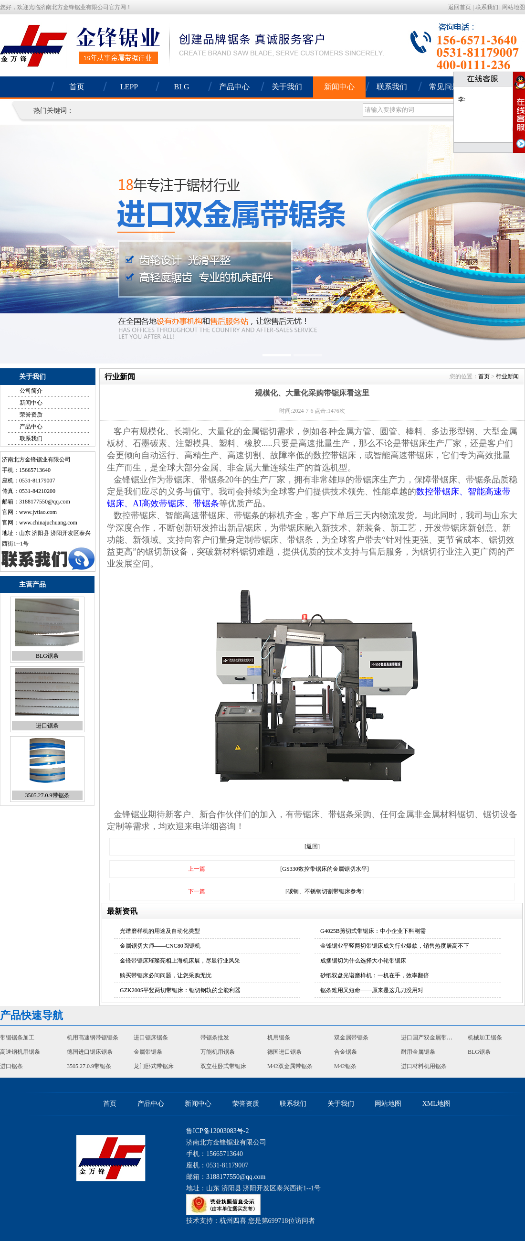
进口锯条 (47, 725)
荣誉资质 (31, 414)
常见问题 (444, 87)
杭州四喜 (233, 1220)
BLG (181, 87)
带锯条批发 (214, 1037)
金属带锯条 (148, 1051)
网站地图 (513, 7)
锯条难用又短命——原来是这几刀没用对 (371, 990)
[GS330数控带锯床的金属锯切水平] (324, 869)
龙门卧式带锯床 (154, 1066)
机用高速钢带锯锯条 (92, 1037)
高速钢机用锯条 (20, 1051)
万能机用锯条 (217, 1051)
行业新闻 (507, 376)
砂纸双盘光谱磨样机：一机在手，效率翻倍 (374, 975)
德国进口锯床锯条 (90, 1051)
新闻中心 (339, 87)
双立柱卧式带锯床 (223, 1066)
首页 (76, 87)
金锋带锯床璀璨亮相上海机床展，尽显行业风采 (180, 960)
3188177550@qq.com (44, 501)
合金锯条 (345, 1051)
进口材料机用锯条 (424, 1066)
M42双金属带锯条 (290, 1066)
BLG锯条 (47, 656)
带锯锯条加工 (17, 1037)
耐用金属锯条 (418, 1051)
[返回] (312, 846)
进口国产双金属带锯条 (429, 1037)
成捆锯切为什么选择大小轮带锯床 (363, 960)
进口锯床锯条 (151, 1037)
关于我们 (287, 87)
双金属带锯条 (351, 1037)
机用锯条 (278, 1037)
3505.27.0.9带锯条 (47, 795)
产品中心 (234, 87)
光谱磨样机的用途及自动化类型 (160, 931)
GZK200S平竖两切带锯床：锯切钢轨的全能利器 (180, 990)
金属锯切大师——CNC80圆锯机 (160, 945)
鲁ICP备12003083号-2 (217, 1130)
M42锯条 (345, 1066)
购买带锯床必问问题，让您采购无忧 (165, 975)
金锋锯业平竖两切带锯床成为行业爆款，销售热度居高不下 (394, 945)
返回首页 (459, 7)
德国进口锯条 (284, 1051)
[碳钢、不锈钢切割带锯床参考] (324, 891)
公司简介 (31, 390)
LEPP (129, 87)
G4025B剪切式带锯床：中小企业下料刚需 (373, 931)
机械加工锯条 (485, 1037)
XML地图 (436, 1103)
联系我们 (486, 7)
